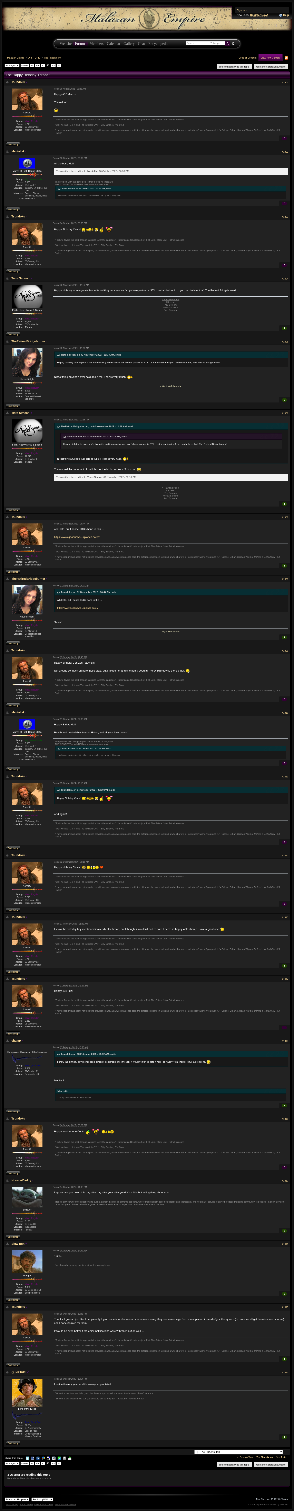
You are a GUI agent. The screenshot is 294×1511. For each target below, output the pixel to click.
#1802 (285, 152)
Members (97, 44)
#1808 (285, 579)
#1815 (285, 1041)
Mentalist (17, 151)
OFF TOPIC (34, 57)
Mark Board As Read (65, 1504)
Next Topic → (282, 1457)
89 (37, 65)
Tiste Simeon (20, 278)
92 (53, 65)
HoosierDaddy (21, 1180)
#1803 (285, 217)
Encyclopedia (158, 44)
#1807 (285, 517)
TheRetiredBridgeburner (28, 341)
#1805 (285, 341)
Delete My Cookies (43, 1504)
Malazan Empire (15, 57)
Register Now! (259, 15)
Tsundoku (18, 82)
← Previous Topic (245, 1457)
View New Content (270, 57)
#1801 (285, 82)
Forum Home (26, 1504)
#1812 (285, 855)
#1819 (285, 1307)
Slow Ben (17, 1243)
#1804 (285, 278)
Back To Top (12, 1504)
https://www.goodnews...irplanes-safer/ (77, 537)
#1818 (285, 1244)
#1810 (285, 713)
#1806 (285, 413)
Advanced (233, 44)
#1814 (285, 979)
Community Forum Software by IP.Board (268, 1504)
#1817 (285, 1181)
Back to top (13, 144)
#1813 (285, 917)
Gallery (129, 44)
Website (66, 44)
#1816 (285, 1119)
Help (284, 15)
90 (43, 65)
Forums (80, 44)
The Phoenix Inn (52, 57)
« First (24, 65)
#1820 (285, 1372)
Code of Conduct (247, 57)
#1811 (285, 776)
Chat (141, 44)
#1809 (285, 651)
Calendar (113, 44)
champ (16, 1040)
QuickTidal (18, 1372)
